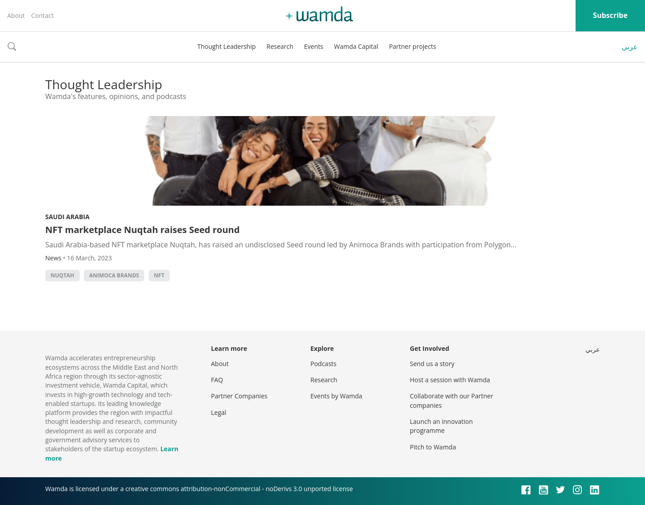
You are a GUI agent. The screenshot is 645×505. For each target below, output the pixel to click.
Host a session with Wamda (450, 380)
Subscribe (610, 15)
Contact (42, 15)
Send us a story (432, 363)
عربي (630, 46)
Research (280, 46)
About (16, 15)
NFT (159, 275)
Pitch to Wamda (433, 447)
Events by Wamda (336, 396)
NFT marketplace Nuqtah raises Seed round (142, 230)
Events (313, 46)
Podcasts (323, 363)
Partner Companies (239, 396)
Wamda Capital (356, 46)
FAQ (217, 380)
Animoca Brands (114, 275)
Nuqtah (62, 275)
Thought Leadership (226, 46)
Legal (218, 412)
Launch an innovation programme (441, 426)
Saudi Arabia (67, 216)
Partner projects (412, 46)
